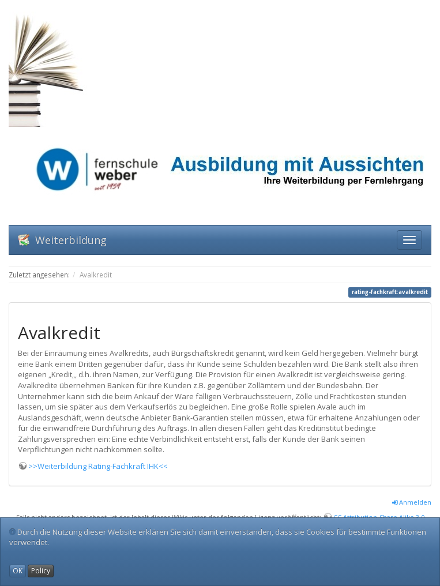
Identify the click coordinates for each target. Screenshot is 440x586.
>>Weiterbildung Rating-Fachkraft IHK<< (98, 466)
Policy (40, 571)
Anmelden (411, 502)
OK (17, 571)
